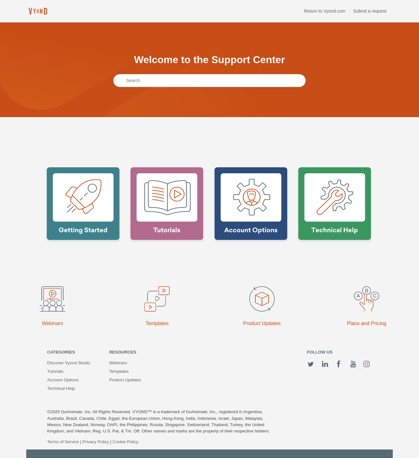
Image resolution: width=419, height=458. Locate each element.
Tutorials (55, 371)
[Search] (209, 80)
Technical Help (61, 388)
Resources (122, 352)
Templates (119, 371)
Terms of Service (63, 441)
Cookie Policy (125, 441)
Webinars (118, 362)
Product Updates (125, 380)
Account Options (62, 380)
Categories (61, 352)
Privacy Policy (95, 441)
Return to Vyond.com (324, 11)
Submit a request (369, 11)
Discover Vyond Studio (68, 362)
